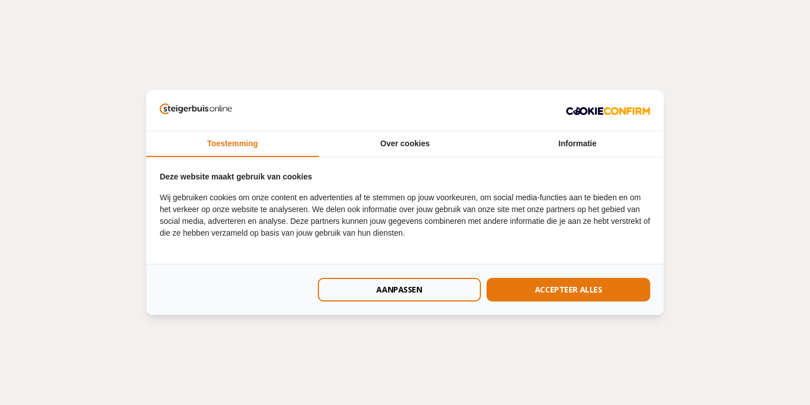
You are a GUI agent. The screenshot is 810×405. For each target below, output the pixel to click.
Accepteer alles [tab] (568, 289)
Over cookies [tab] (405, 143)
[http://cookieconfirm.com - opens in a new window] (608, 110)
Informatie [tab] (578, 143)
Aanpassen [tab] (399, 289)
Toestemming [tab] (232, 143)
